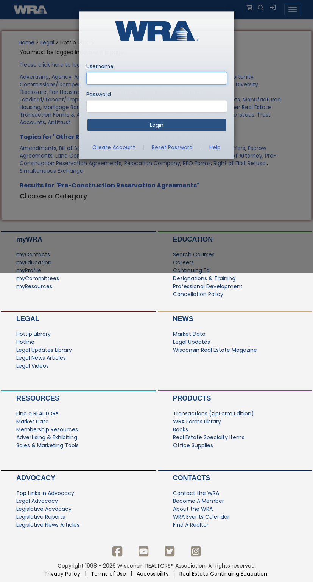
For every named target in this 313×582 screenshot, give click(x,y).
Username (100, 66)
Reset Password (172, 147)
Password (98, 94)
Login (157, 125)
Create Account (113, 147)
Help (215, 147)
